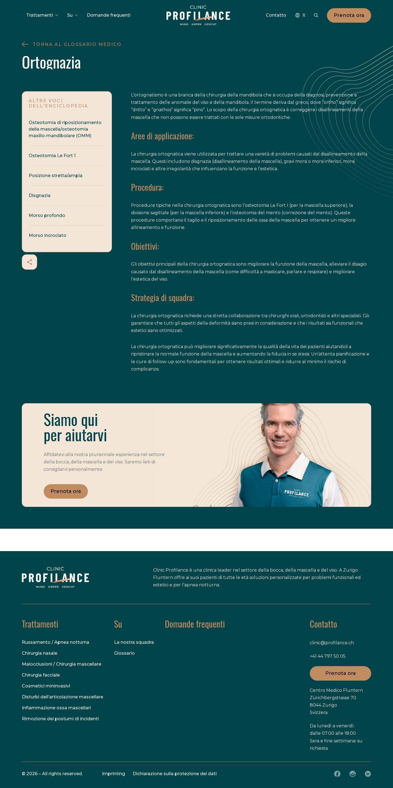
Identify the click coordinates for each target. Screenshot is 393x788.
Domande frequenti (108, 15)
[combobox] (300, 15)
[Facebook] (337, 774)
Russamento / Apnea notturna (55, 642)
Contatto (276, 15)
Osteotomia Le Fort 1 (52, 155)
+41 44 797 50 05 (328, 656)
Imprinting (113, 773)
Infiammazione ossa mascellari (56, 707)
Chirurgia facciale (41, 675)
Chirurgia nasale (39, 653)
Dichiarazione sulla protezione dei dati (175, 773)
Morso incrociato (47, 235)
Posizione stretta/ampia (55, 175)
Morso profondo (47, 215)
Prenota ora (349, 15)
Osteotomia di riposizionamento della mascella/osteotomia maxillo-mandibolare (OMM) (65, 129)
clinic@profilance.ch (332, 642)
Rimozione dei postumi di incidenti (60, 718)
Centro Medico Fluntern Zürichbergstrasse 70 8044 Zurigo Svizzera (336, 701)
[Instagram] (352, 774)
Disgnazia (39, 195)
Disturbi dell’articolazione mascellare (62, 696)
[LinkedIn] (368, 774)
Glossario (124, 653)
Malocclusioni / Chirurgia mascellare (61, 664)
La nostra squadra (134, 642)
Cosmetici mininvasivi (46, 686)
